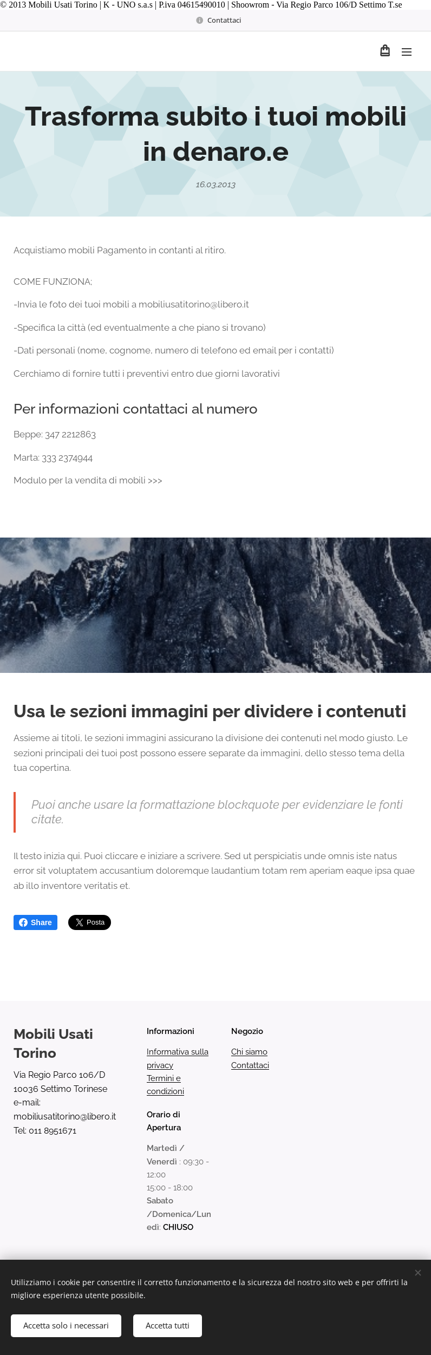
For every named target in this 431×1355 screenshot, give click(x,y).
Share (35, 922)
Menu (407, 52)
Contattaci (250, 1065)
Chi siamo (249, 1052)
